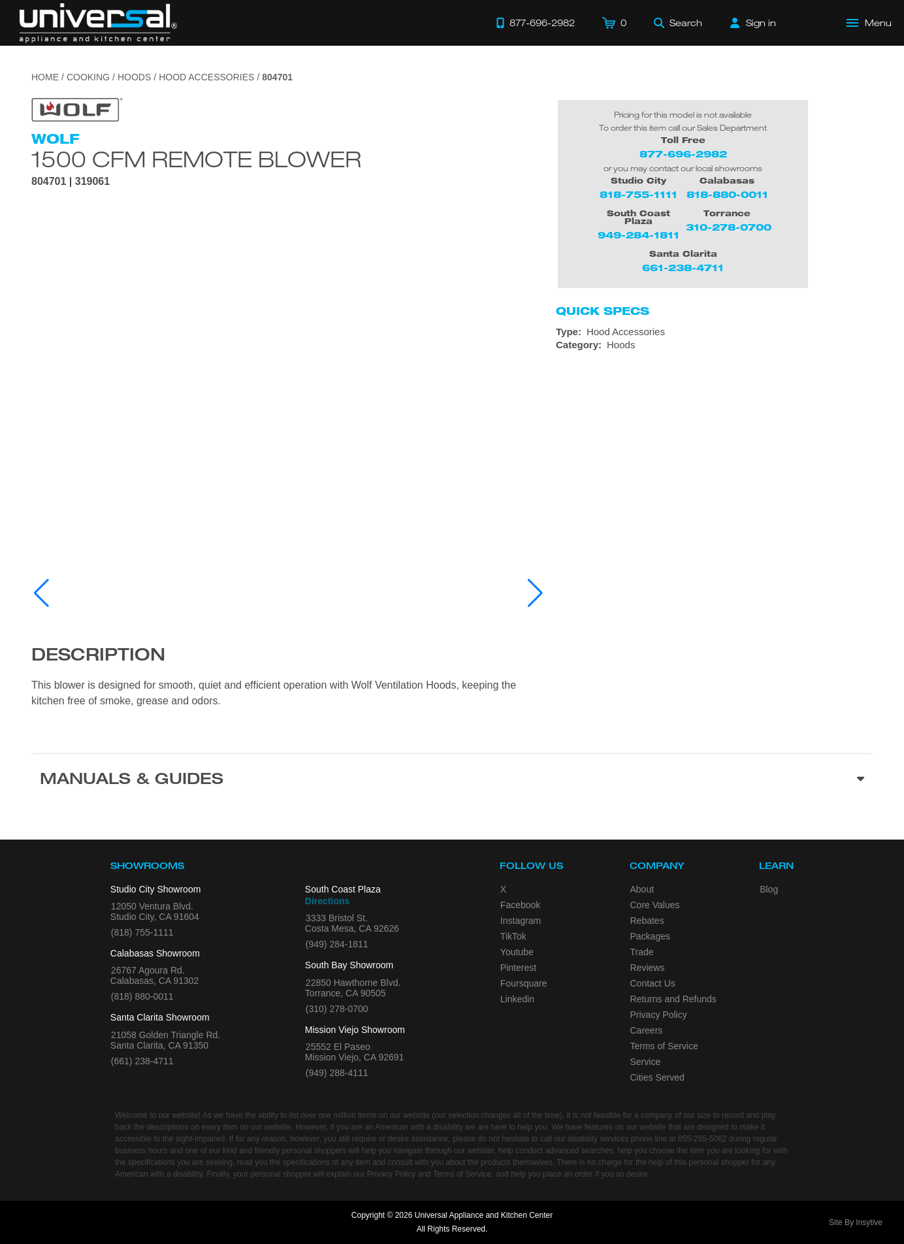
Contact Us (652, 983)
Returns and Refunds (673, 999)
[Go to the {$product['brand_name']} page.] (77, 108)
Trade (642, 952)
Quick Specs (602, 311)
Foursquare (523, 983)
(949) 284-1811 (337, 944)
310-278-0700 (728, 227)
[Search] (678, 23)
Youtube (517, 952)
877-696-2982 (683, 154)
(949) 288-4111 (337, 1073)
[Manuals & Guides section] (452, 781)
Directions (327, 901)
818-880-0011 (727, 194)
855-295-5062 (702, 1138)
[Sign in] (753, 23)
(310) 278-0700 (337, 1009)
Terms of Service (664, 1046)
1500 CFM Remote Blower (196, 159)
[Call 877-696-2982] (535, 23)
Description (98, 656)
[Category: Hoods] (714, 345)
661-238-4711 (683, 267)
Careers (646, 1030)
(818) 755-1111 (142, 932)
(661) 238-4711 (142, 1061)
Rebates (647, 920)
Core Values (655, 905)
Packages (650, 936)
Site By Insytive (855, 1222)
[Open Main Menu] (869, 23)
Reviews (647, 967)
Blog (769, 889)
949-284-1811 (638, 235)
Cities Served (657, 1077)
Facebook (520, 905)
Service (645, 1061)
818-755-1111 (638, 194)
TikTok (513, 936)
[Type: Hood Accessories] (714, 332)
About (642, 889)
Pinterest (518, 967)
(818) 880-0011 (142, 996)
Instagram (520, 920)
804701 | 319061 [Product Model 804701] (70, 181)
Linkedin (517, 999)
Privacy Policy (658, 1014)
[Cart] (614, 22)
